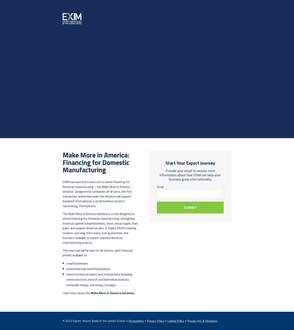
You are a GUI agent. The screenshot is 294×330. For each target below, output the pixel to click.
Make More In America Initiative (112, 293)
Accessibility (136, 321)
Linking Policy (175, 321)
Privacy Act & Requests (202, 321)
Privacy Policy (155, 321)
